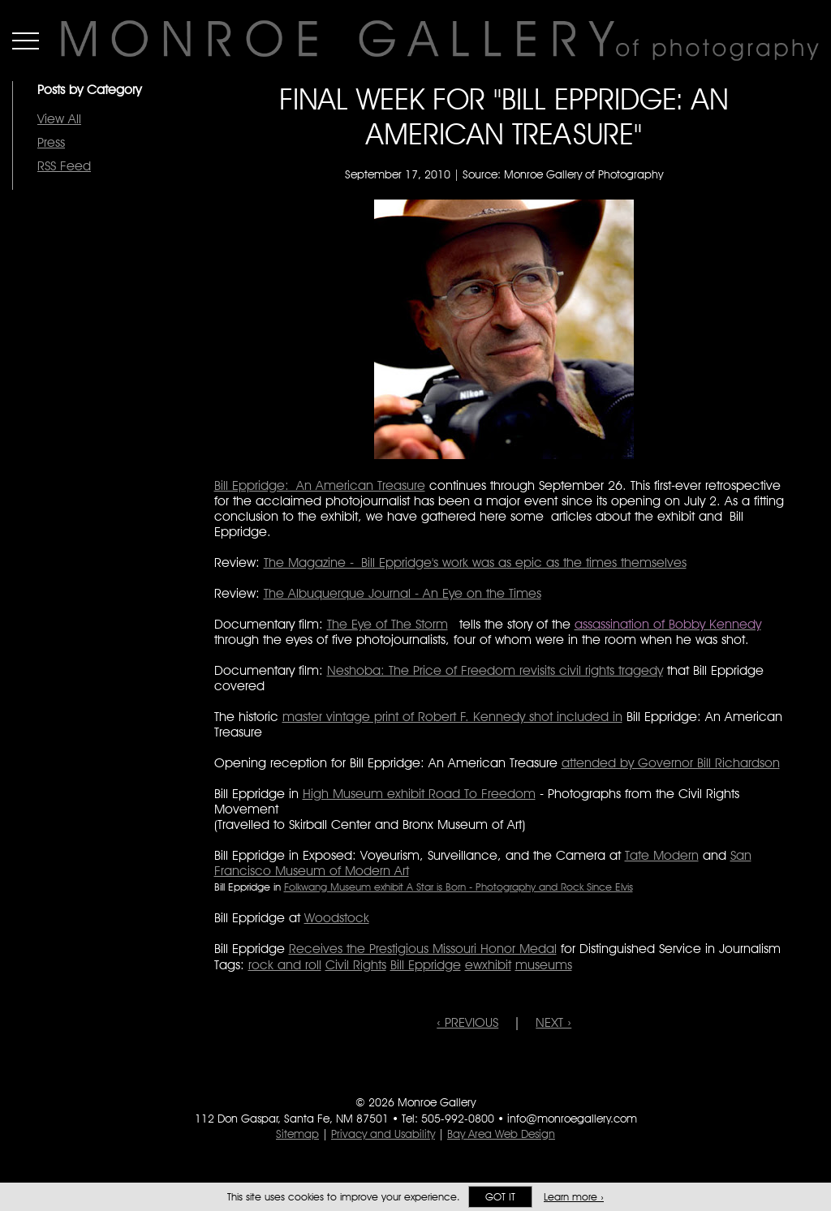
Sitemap (297, 1133)
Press (51, 142)
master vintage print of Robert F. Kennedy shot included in (452, 716)
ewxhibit (488, 965)
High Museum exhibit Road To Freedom (419, 793)
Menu (25, 40)
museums (543, 965)
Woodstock (336, 917)
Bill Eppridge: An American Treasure (319, 485)
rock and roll (284, 965)
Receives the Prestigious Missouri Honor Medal (423, 948)
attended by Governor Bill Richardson (671, 763)
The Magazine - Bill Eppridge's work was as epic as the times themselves (475, 562)
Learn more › (574, 1197)
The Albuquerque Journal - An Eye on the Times (402, 593)
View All (59, 119)
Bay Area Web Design (501, 1133)
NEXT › (553, 1022)
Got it (500, 1197)
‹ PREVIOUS (467, 1022)
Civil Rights (355, 965)
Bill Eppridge (425, 965)
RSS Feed (64, 166)
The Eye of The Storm (387, 624)
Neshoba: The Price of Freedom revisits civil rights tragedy (495, 670)
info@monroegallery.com (572, 1118)
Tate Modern (662, 855)
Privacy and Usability (383, 1133)
